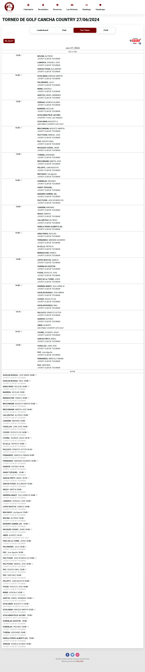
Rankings (87, 7)
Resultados (43, 7)
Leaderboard (42, 30)
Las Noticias (72, 7)
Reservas (57, 7)
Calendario (28, 7)
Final (64, 30)
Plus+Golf (79, 661)
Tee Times (85, 30)
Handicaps (100, 7)
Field (106, 30)
